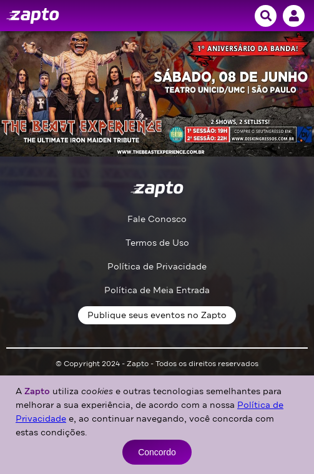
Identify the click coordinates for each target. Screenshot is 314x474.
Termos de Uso (157, 243)
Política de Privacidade (157, 267)
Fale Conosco (157, 219)
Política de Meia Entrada (157, 290)
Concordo (157, 452)
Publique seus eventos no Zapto (157, 315)
